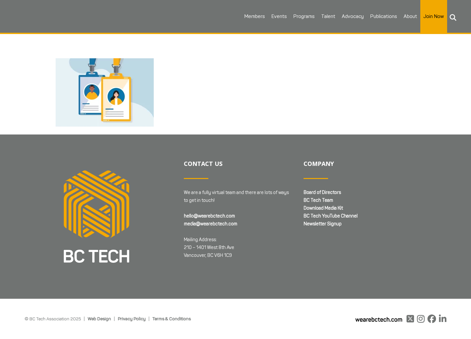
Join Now (434, 16)
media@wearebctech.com (210, 224)
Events (279, 16)
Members (254, 16)
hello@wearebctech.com (209, 216)
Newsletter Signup (322, 224)
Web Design (99, 318)
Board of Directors (322, 192)
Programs (304, 16)
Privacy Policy (132, 318)
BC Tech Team (318, 200)
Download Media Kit (323, 208)
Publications (383, 16)
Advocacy (353, 16)
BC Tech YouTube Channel (331, 216)
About (410, 16)
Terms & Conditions (171, 318)
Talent (328, 16)
